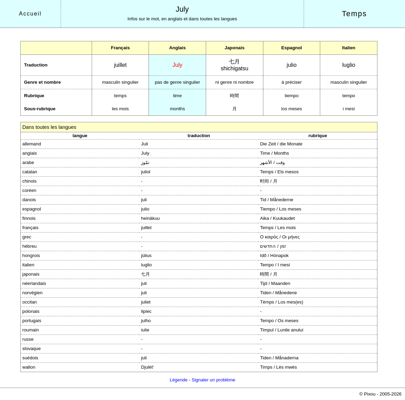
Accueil (30, 14)
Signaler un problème (213, 379)
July (182, 9)
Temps (354, 14)
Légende (179, 379)
